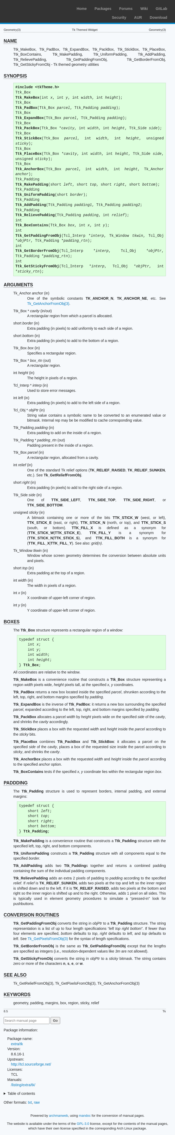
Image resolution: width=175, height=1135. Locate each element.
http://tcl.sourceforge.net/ (31, 1064)
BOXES (12, 621)
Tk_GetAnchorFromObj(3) (48, 304)
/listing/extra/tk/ (23, 1085)
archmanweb (58, 1116)
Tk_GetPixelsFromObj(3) (48, 939)
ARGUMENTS (18, 284)
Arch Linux (28, 8)
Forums (126, 9)
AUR (138, 17)
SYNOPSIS (15, 76)
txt (30, 1102)
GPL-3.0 (83, 1124)
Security (119, 17)
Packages (103, 9)
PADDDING (16, 782)
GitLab (161, 9)
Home (82, 9)
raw (37, 1102)
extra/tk (17, 1044)
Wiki (144, 9)
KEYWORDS (17, 994)
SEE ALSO (15, 975)
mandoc (85, 1116)
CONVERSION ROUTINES (31, 915)
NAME (10, 41)
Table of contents (21, 1093)
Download (158, 17)
